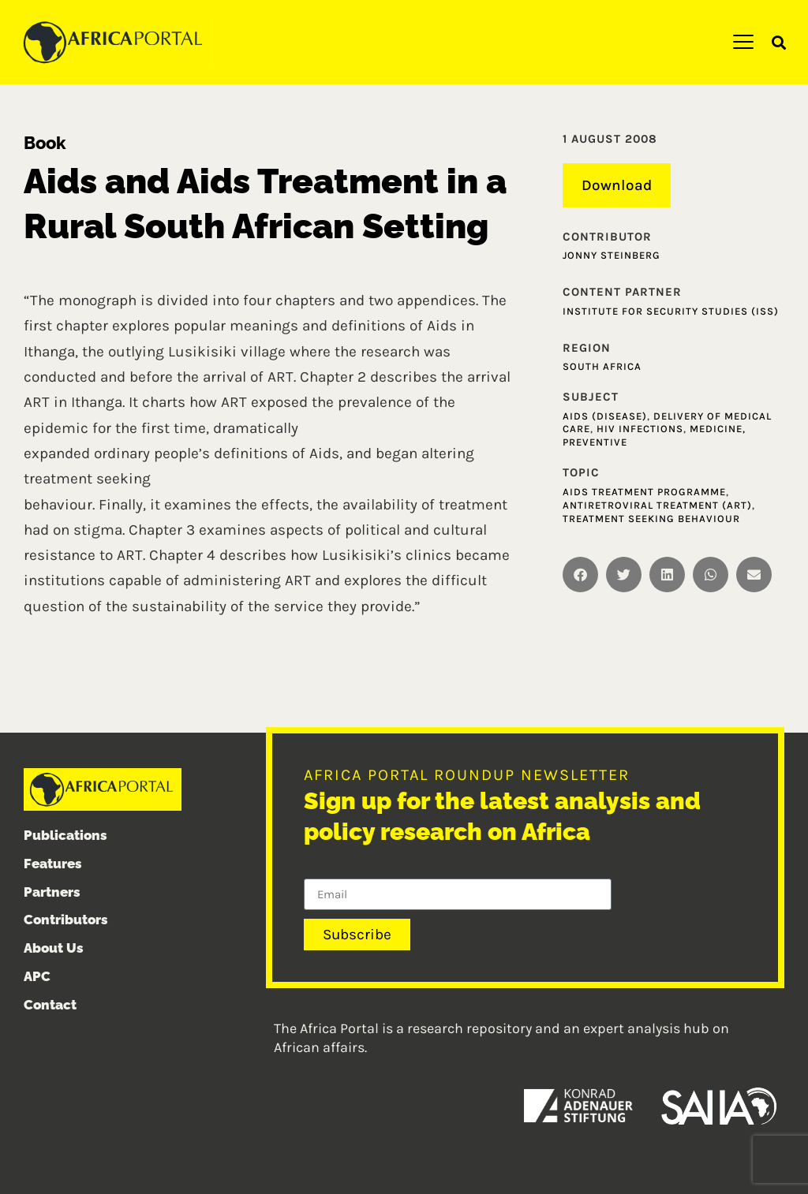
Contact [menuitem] (50, 1005)
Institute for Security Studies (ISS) (671, 311)
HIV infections (640, 429)
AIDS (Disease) (605, 416)
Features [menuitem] (53, 863)
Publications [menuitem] (65, 835)
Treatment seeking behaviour (651, 518)
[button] (779, 43)
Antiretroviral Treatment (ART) (657, 505)
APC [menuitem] (37, 976)
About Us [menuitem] (54, 948)
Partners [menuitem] (52, 892)
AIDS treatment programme (644, 492)
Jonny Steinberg (611, 255)
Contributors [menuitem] (66, 920)
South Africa (602, 366)
